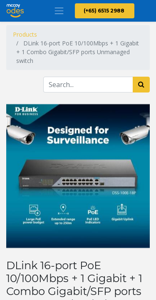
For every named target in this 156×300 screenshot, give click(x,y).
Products (25, 34)
